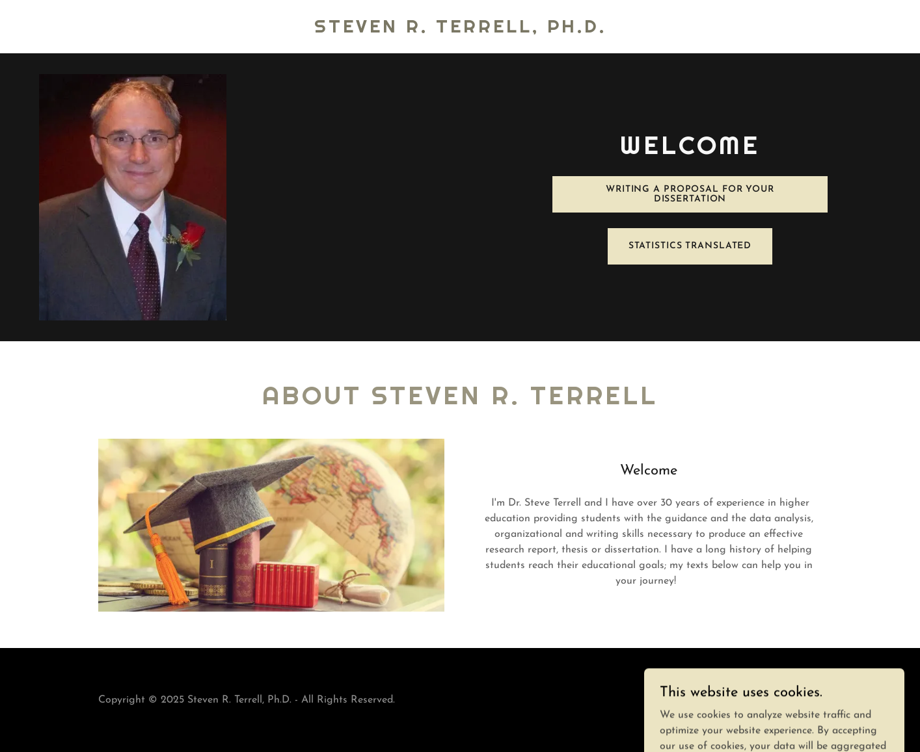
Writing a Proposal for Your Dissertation (690, 194)
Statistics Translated (690, 246)
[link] (460, 30)
